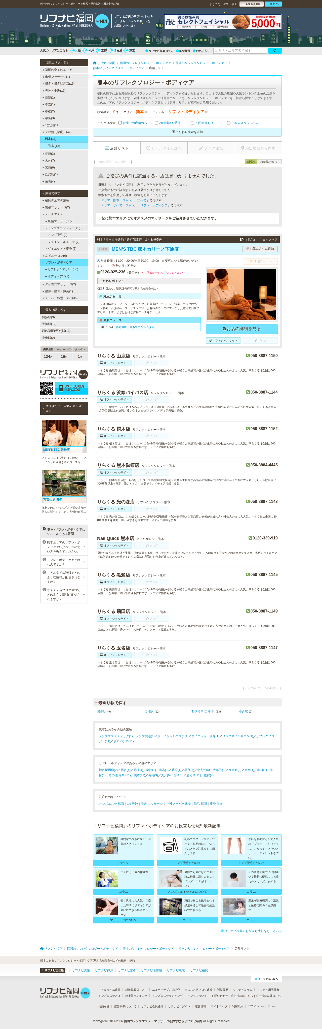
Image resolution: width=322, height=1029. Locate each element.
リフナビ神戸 (104, 970)
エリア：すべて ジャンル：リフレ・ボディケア (134, 205)
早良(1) (189, 770)
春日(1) (262, 770)
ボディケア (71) (57, 276)
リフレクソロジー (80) (61, 269)
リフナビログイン (179, 1006)
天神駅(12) (49, 324)
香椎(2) (49, 111)
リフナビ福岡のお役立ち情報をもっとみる (251, 931)
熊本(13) (49, 139)
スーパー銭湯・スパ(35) (60, 298)
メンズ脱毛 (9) (56, 235)
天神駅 (148, 711)
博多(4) (126, 770)
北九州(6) (203, 770)
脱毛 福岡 (200, 804)
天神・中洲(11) (54, 90)
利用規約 (237, 1006)
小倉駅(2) (48, 338)
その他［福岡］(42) (57, 132)
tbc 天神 (132, 804)
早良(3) (49, 118)
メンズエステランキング (167, 995)
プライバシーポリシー (262, 1006)
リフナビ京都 (127, 970)
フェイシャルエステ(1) (172, 736)
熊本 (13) (52, 146)
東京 (130, 50)
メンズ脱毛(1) (145, 736)
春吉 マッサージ (152, 804)
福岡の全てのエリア (57, 70)
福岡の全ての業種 (56, 200)
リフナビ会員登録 (152, 1006)
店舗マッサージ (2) (59, 221)
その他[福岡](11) (120, 775)
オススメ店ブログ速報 (198, 989)
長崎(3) (49, 153)
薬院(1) (49, 97)
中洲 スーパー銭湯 (178, 804)
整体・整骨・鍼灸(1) (58, 291)
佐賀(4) (49, 181)
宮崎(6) (49, 167)
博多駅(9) (48, 317)
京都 (102, 50)
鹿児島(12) (51, 174)
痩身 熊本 (216, 804)
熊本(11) (139, 775)
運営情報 (200, 1006)
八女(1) (249, 770)
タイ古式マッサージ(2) (59, 284)
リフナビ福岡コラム (159, 50)
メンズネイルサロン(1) (237, 736)
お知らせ (103, 1006)
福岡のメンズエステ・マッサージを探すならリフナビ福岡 (163, 1021)
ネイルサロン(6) (55, 256)
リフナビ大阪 (81, 970)
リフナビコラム (242, 989)
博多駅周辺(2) (108, 770)
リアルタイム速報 (109, 989)
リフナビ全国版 (53, 970)
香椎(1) (176, 770)
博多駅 (101, 711)
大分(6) (166, 775)
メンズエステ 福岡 (111, 804)
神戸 (89, 50)
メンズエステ (52, 214)
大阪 (76, 50)
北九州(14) (51, 125)
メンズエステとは (109, 995)
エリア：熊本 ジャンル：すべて (123, 200)
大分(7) (49, 160)
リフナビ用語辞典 (268, 989)
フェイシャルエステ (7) (62, 242)
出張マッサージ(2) (56, 207)
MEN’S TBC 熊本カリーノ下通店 (138, 249)
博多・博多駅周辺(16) (59, 83)
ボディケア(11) (123, 741)
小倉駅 (243, 711)
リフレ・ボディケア (57, 262)
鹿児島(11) (193, 775)
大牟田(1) (219, 770)
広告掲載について (125, 1006)
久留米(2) (235, 770)
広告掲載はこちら (242, 995)
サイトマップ (219, 1006)
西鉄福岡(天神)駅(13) (56, 331)
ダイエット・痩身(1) (205, 736)
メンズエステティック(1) (116, 736)
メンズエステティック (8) (64, 228)
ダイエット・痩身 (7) (60, 248)
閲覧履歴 (183, 50)
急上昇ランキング (136, 995)
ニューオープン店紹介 (166, 989)
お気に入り (201, 50)
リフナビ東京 (176, 970)
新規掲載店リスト (136, 989)
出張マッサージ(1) (56, 77)
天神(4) (138, 770)
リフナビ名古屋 (151, 970)
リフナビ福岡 (199, 970)
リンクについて (197, 995)
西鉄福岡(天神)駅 (203, 711)
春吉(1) (49, 104)
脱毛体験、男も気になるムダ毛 (135, 327)
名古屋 (116, 50)
